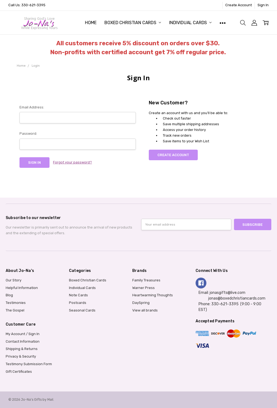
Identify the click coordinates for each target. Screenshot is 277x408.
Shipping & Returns (22, 349)
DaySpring (141, 303)
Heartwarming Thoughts (152, 295)
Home (90, 22)
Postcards (77, 303)
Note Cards (78, 295)
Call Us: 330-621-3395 (26, 5)
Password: (28, 133)
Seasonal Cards (82, 310)
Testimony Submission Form (29, 364)
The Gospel (15, 310)
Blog (9, 295)
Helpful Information (22, 288)
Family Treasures (146, 280)
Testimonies (16, 303)
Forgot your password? (72, 162)
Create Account (238, 5)
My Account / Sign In (22, 334)
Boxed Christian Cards (132, 22)
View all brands (145, 310)
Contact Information (22, 341)
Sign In (263, 5)
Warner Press (143, 288)
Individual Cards (190, 22)
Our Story (13, 280)
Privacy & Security (21, 356)
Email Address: (31, 107)
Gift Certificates (19, 372)
